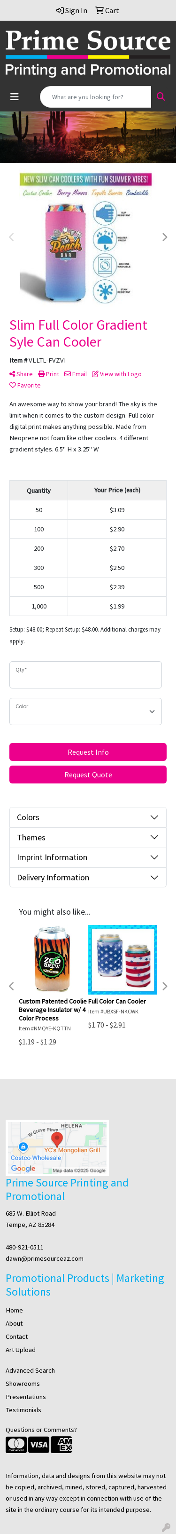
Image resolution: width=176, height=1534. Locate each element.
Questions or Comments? (41, 1429)
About (14, 1323)
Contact (17, 1336)
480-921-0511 (24, 1247)
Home (14, 1310)
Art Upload (21, 1349)
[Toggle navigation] (14, 96)
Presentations (26, 1396)
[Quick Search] (96, 97)
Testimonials (23, 1410)
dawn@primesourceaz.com (45, 1258)
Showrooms (23, 1383)
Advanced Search (30, 1370)
